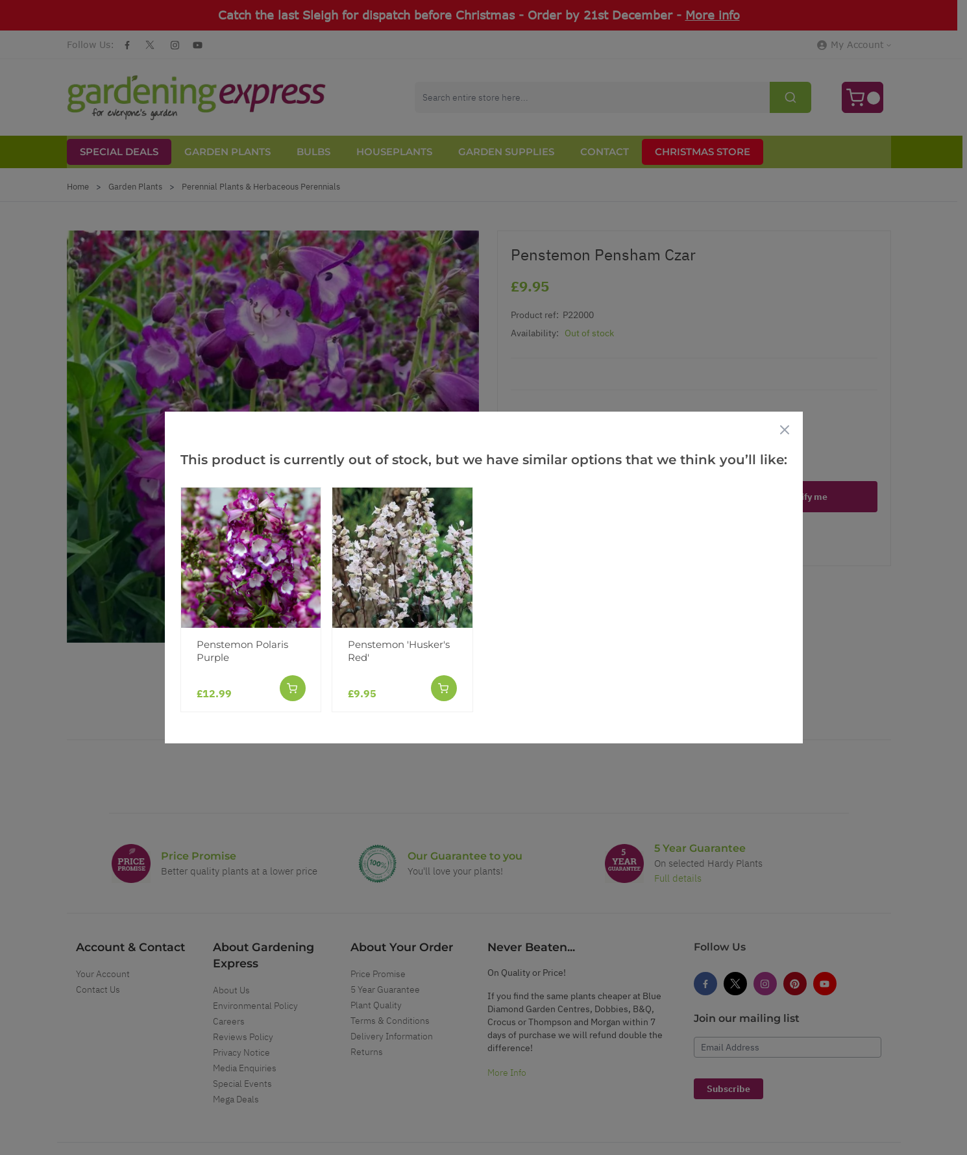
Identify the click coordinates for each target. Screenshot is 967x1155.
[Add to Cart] (292, 688)
